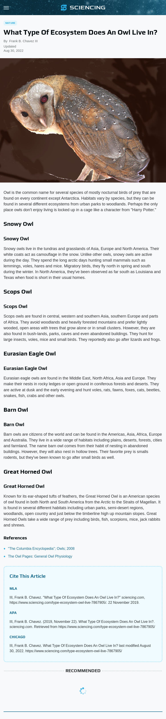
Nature (10, 23)
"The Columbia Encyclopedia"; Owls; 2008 (41, 548)
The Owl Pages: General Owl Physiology (40, 556)
